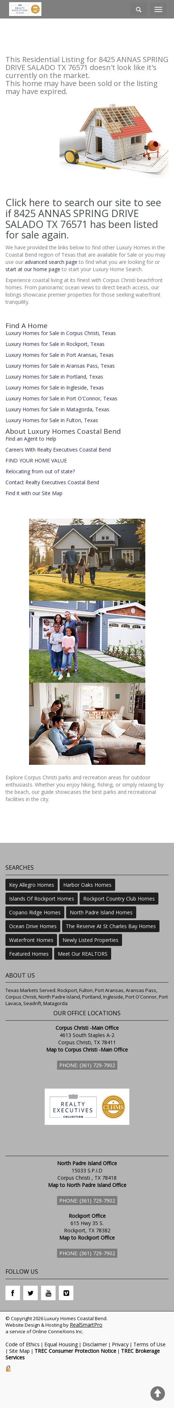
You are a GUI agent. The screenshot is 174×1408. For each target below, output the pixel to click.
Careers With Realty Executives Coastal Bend (58, 449)
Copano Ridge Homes (35, 912)
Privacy (120, 1344)
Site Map (19, 1350)
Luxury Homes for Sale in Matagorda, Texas (57, 409)
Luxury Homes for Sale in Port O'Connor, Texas (61, 398)
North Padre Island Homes (101, 912)
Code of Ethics (22, 1344)
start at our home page (32, 269)
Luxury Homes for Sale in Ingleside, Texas (54, 387)
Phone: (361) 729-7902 (87, 1065)
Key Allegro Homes (31, 884)
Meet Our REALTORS (83, 953)
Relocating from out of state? (40, 471)
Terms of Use (149, 1344)
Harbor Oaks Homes (87, 884)
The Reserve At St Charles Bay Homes (111, 926)
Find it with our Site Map (33, 493)
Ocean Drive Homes (33, 926)
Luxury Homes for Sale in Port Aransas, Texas (59, 354)
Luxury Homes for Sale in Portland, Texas (54, 376)
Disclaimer (94, 1344)
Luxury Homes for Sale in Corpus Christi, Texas (60, 333)
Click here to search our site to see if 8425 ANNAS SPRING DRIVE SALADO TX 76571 (83, 213)
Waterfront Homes (31, 939)
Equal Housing (61, 1344)
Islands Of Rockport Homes (41, 898)
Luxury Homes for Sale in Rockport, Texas (55, 343)
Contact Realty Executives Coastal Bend (52, 482)
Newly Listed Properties (90, 939)
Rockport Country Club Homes (119, 898)
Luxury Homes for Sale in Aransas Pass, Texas (60, 365)
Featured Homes (29, 953)
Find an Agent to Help (30, 438)
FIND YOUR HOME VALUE (36, 460)
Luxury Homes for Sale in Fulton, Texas (51, 420)
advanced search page (51, 261)
